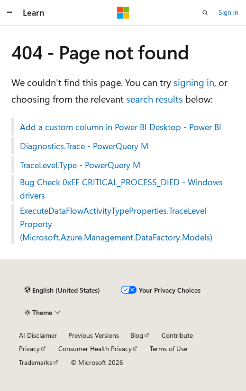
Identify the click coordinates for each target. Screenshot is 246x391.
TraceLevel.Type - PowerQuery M (80, 165)
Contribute (177, 335)
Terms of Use (168, 348)
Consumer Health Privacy (95, 348)
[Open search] (205, 12)
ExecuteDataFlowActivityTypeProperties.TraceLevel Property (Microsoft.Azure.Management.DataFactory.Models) (116, 224)
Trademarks (35, 362)
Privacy (29, 348)
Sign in (228, 12)
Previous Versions (93, 335)
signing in (193, 82)
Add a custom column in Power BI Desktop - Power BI (120, 127)
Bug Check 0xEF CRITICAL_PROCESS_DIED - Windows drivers (121, 188)
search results (154, 98)
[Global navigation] (9, 12)
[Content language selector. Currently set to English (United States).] (62, 290)
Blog (136, 335)
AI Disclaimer (38, 335)
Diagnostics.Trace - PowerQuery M (84, 146)
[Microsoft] (123, 13)
